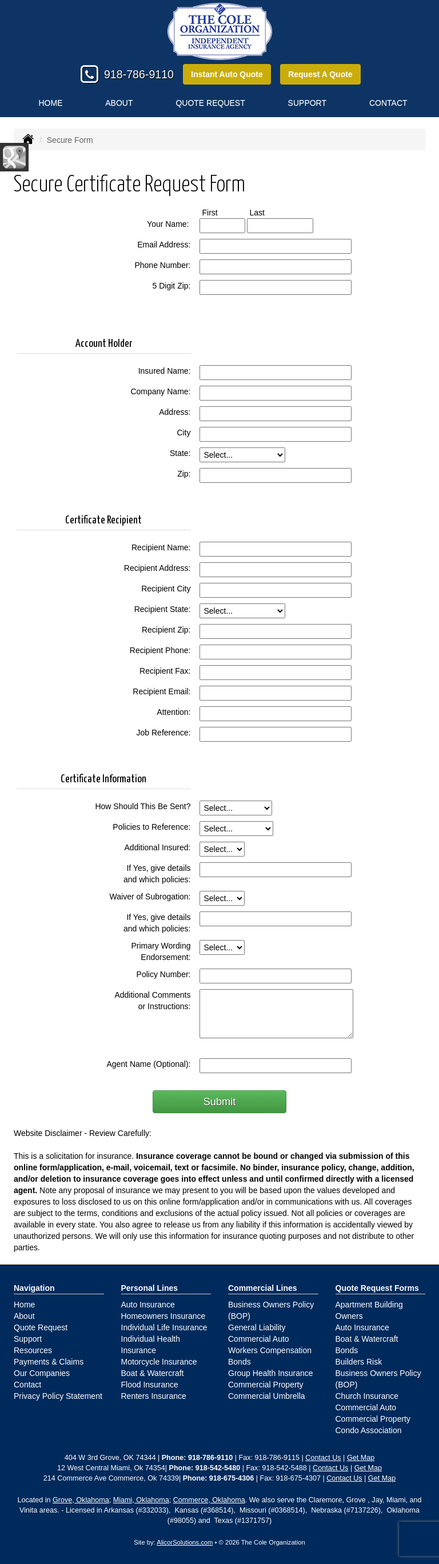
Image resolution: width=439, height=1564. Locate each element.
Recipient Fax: (164, 670)
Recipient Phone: (160, 650)
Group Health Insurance (270, 1373)
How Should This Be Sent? (142, 806)
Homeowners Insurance (163, 1316)
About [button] (119, 102)
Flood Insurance (149, 1384)
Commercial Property (265, 1384)
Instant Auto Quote (226, 74)
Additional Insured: (158, 847)
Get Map (360, 1458)
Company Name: (160, 391)
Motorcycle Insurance (159, 1361)
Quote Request (40, 1327)
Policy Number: (164, 974)
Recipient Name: (161, 547)
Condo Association (369, 1430)
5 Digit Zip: (172, 285)
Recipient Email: (161, 691)
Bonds (239, 1361)
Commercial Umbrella (266, 1396)
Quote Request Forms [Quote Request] (377, 1288)
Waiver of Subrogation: (150, 896)
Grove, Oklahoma (81, 1500)
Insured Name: (164, 370)
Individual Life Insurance (164, 1327)
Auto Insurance (148, 1304)
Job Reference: (164, 732)
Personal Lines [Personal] (149, 1288)
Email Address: (163, 244)
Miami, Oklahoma (141, 1500)
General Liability (256, 1327)
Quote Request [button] (210, 102)
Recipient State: (162, 609)
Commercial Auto (258, 1338)
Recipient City (165, 588)
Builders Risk (359, 1361)
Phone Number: (162, 265)
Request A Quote (320, 74)
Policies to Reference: (151, 826)
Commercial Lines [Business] (262, 1288)
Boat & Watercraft (152, 1373)
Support (28, 1338)
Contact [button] (388, 102)
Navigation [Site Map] (34, 1288)
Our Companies (42, 1373)
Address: (174, 412)
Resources (33, 1350)
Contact (27, 1384)
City (183, 432)
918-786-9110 (139, 74)
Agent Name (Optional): (148, 1064)
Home (50, 102)
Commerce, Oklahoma (209, 1500)
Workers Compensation (270, 1350)
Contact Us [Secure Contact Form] (323, 1458)
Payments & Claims (48, 1361)
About (24, 1316)
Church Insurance (367, 1396)
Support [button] (307, 102)
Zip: (183, 473)
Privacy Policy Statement (58, 1396)
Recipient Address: (157, 568)
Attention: (173, 712)
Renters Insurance (153, 1396)
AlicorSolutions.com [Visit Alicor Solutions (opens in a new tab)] (185, 1542)
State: (180, 453)
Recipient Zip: (166, 629)
